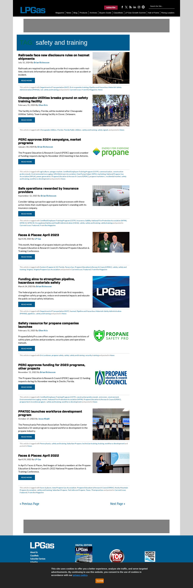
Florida (60, 130)
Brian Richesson (41, 62)
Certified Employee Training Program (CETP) (81, 171)
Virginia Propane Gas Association (47, 269)
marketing (101, 174)
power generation (43, 176)
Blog (75, 13)
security (88, 355)
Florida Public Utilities (72, 130)
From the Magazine (89, 90)
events (44, 399)
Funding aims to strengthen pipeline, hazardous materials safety (46, 280)
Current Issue (75, 90)
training (95, 355)
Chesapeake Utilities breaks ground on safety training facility (53, 99)
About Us (34, 552)
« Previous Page (29, 503)
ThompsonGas (97, 490)
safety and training (51, 90)
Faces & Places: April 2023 (38, 235)
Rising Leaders (167, 13)
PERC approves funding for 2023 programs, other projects (51, 366)
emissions (103, 397)
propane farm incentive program (33, 402)
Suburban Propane (74, 443)
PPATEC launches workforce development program (50, 413)
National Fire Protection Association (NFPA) (109, 220)
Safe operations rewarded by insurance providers (48, 190)
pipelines (31, 313)
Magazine (60, 13)
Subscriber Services (37, 558)
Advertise (34, 562)
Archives (93, 13)
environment (113, 397)
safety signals (103, 130)
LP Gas (38, 239)
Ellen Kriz (43, 105)
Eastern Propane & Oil (49, 267)
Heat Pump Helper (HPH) (87, 174)
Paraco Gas (69, 267)
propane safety (57, 355)
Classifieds (118, 13)
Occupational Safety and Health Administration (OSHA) (57, 223)
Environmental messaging (42, 174)
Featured (35, 225)
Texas (88, 490)
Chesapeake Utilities (48, 130)
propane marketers (97, 176)
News (68, 13)
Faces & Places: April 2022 (38, 455)
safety (82, 223)
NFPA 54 (23, 223)
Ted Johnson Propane (76, 490)
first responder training (79, 87)
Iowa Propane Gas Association (64, 488)
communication (105, 171)
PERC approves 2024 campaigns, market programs (49, 141)
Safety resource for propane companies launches (48, 325)
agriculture (44, 171)
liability (88, 220)
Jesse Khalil (44, 419)
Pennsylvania (45, 443)
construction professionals (87, 397)
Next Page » (117, 503)
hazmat (73, 311)
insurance (80, 220)
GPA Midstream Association (64, 174)
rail (41, 90)
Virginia (30, 269)
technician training (89, 443)
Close (100, 581)
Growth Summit (135, 13)
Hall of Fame (153, 13)
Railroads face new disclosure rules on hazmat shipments (53, 57)
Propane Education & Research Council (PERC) (70, 176)
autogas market (56, 171)
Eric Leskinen (45, 355)
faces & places (45, 488)
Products (83, 13)
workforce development (40, 179)
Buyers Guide (105, 13)
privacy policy (80, 575)
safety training (106, 223)
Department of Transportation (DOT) (54, 87)
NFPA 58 (30, 223)
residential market (113, 176)
